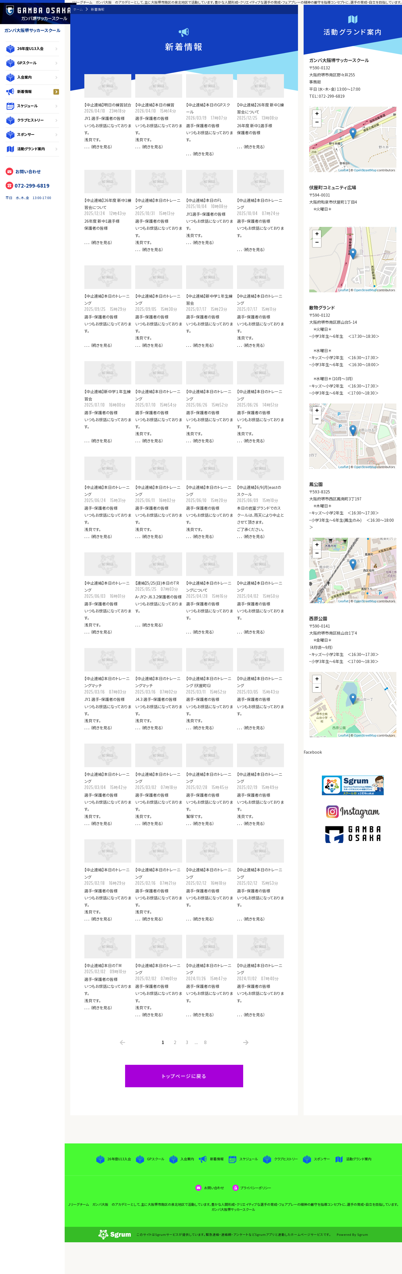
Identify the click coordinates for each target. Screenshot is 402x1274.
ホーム (78, 9)
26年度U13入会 (32, 49)
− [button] (317, 122)
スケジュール (32, 106)
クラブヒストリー (32, 120)
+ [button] (317, 114)
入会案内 (32, 77)
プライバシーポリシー (251, 1187)
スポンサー (32, 135)
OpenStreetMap (365, 170)
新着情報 (32, 92)
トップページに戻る (184, 1075)
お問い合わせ (23, 171)
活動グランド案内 (32, 149)
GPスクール (32, 63)
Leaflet (343, 170)
